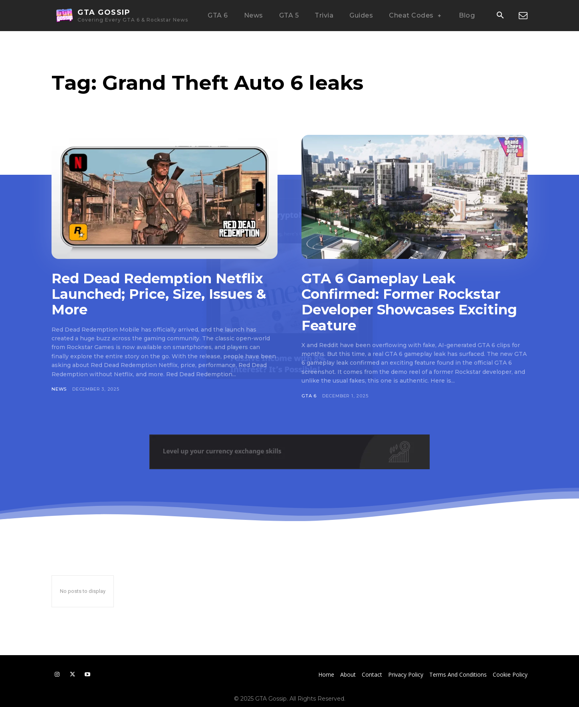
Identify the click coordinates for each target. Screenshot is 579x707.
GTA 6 (309, 396)
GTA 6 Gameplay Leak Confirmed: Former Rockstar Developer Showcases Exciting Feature (409, 302)
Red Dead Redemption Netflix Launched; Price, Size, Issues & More (159, 294)
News (59, 389)
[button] (500, 16)
